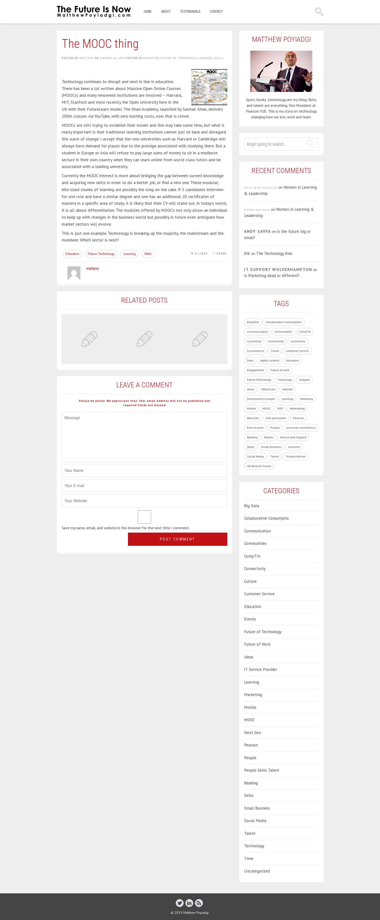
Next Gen (252, 732)
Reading (251, 783)
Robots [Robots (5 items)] (268, 437)
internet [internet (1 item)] (287, 389)
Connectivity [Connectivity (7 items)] (276, 341)
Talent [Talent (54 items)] (275, 456)
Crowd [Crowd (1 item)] (275, 351)
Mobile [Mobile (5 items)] (251, 408)
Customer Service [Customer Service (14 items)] (297, 351)
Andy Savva (257, 231)
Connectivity (255, 568)
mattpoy (86, 58)
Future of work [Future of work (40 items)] (280, 370)
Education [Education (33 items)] (292, 360)
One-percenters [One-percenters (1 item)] (276, 418)
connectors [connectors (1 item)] (298, 341)
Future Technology (101, 254)
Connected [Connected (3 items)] (254, 341)
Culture (250, 581)
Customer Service (259, 593)
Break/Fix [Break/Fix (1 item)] (253, 322)
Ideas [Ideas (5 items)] (250, 389)
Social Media (255, 820)
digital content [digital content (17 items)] (269, 360)
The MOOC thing (100, 44)
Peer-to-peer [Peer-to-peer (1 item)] (255, 427)
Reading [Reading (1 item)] (252, 437)
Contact (216, 11)
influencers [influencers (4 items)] (268, 389)
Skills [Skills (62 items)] (250, 447)
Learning (205, 58)
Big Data (251, 505)
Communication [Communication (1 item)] (257, 331)
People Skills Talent (261, 770)
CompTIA (252, 556)
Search (319, 11)
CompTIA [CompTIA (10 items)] (305, 331)
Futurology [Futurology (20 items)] (285, 379)
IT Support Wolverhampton (278, 269)
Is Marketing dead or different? (272, 275)
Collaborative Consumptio (266, 518)
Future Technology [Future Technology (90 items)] (259, 379)
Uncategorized (257, 871)
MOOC (249, 719)
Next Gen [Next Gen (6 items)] (253, 418)
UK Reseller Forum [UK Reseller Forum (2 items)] (259, 466)
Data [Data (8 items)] (250, 360)
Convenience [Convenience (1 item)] (255, 351)
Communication (257, 531)
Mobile (250, 707)
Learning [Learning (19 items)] (287, 399)
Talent (249, 833)
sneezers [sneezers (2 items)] (294, 447)
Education (151, 58)
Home (148, 11)
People (250, 757)
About (166, 11)
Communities (255, 543)
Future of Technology (178, 58)
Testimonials (190, 11)
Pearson (251, 745)
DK (247, 253)
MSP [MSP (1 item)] (280, 408)
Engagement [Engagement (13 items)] (255, 370)
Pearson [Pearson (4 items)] (298, 418)
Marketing (253, 694)
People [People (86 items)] (275, 427)
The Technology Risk (274, 253)
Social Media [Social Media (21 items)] (255, 456)
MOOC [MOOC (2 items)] (267, 408)
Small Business (257, 808)
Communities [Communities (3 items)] (283, 331)
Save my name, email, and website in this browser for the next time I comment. (126, 527)
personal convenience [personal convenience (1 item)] (301, 427)
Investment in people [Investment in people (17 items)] (261, 399)
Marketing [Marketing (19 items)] (306, 399)
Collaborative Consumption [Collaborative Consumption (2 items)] (284, 322)
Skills (219, 58)
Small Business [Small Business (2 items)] (271, 447)
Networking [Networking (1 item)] (297, 408)
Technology (254, 845)
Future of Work (257, 644)
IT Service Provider (260, 669)
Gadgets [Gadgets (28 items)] (304, 379)
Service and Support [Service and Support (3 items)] (293, 437)
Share (222, 253)
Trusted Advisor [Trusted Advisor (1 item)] (296, 456)
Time (248, 858)
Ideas (248, 657)
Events (250, 619)
